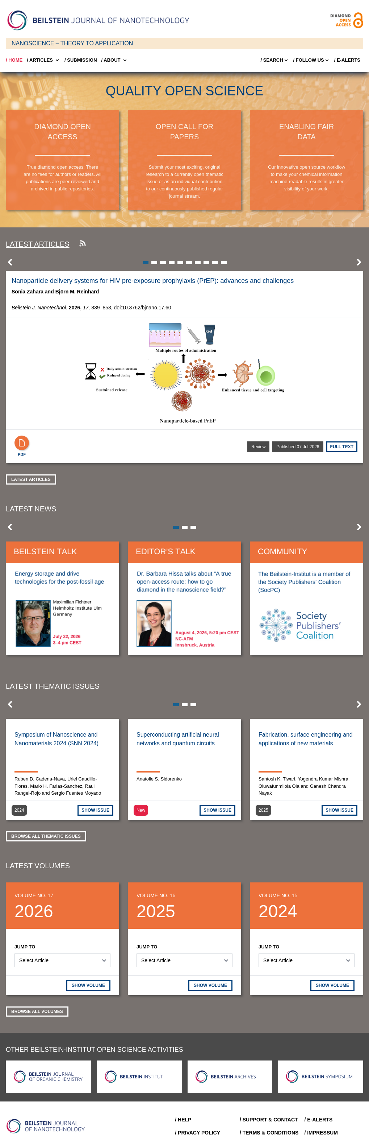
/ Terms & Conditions (269, 1133)
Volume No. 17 (33, 895)
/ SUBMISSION (80, 60)
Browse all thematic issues (46, 836)
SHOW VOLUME (88, 985)
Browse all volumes (37, 1011)
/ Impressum (321, 1133)
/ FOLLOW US (311, 60)
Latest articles (38, 244)
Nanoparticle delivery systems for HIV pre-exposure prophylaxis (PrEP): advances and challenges (153, 280)
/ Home (14, 60)
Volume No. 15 (278, 895)
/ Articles (43, 60)
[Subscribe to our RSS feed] (82, 244)
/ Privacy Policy (197, 1133)
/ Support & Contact (269, 1120)
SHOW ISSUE (95, 810)
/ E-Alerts (347, 60)
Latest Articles (31, 479)
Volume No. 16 (156, 895)
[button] (10, 264)
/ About (114, 60)
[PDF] (21, 443)
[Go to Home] (48, 1126)
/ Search (274, 60)
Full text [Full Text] (341, 446)
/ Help (183, 1120)
